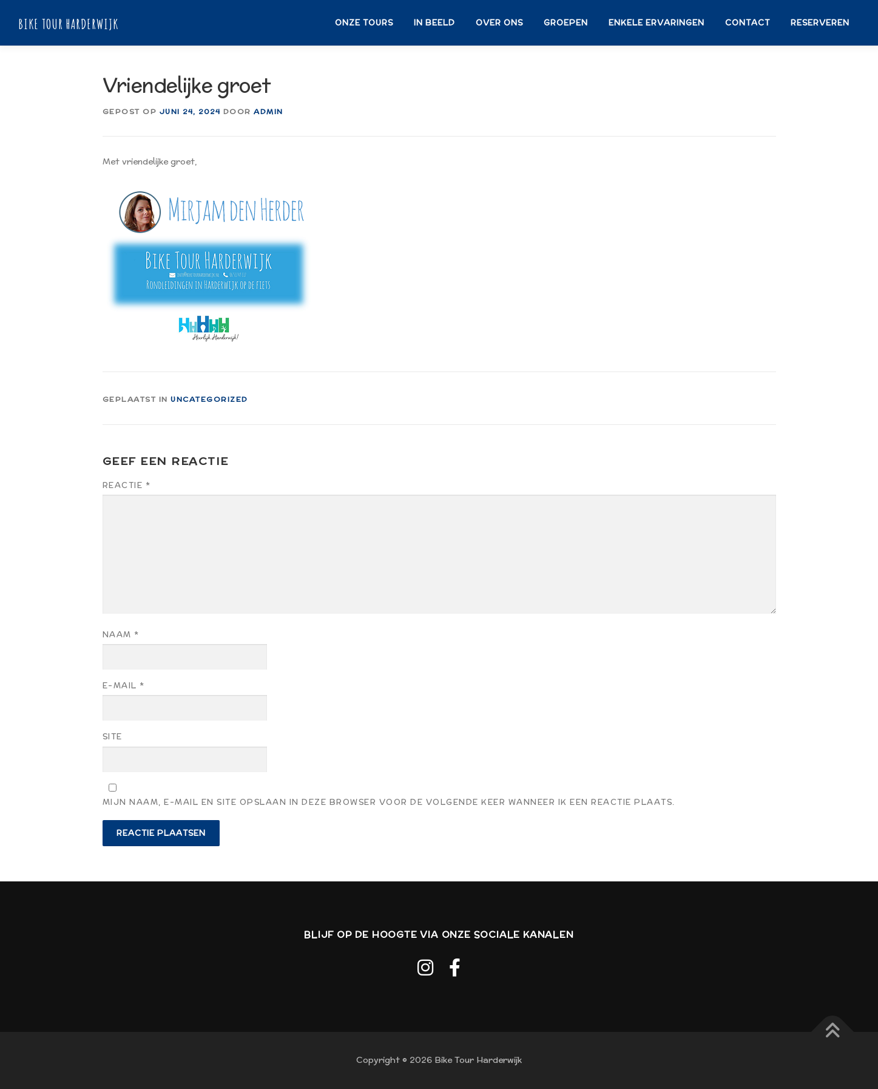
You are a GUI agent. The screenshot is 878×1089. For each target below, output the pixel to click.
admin (268, 111)
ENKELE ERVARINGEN (656, 23)
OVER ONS (499, 23)
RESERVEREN (820, 23)
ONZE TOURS (364, 23)
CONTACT (747, 23)
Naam (121, 634)
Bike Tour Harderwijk (68, 23)
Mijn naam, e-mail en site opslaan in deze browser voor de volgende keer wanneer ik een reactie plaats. (389, 802)
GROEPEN (566, 23)
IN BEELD (434, 23)
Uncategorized (209, 399)
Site (113, 736)
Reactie (127, 485)
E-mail (124, 685)
